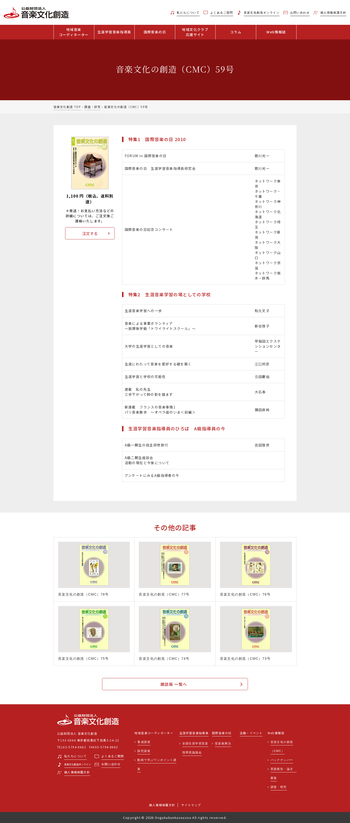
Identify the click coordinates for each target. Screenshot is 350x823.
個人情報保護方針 (162, 805)
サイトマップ (191, 805)
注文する (90, 233)
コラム (235, 31)
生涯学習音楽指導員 (114, 31)
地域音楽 (74, 32)
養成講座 (143, 742)
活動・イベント (251, 733)
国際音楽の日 (155, 31)
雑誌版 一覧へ (173, 684)
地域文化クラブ (195, 32)
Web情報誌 (276, 31)
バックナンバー (282, 760)
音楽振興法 (223, 743)
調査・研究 (92, 107)
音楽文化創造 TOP (67, 107)
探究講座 (143, 751)
